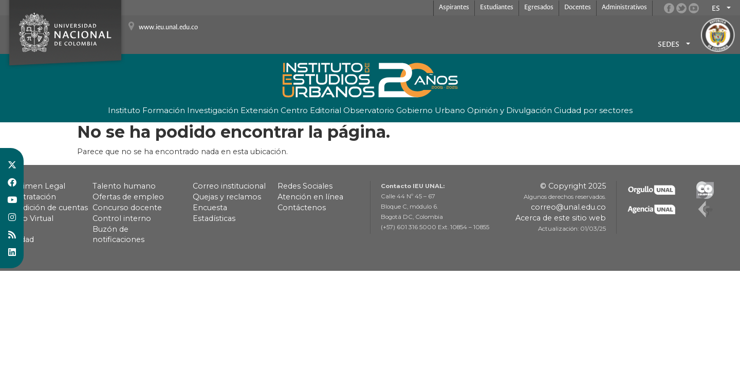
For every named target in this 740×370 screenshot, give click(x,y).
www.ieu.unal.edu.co (168, 27)
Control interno (121, 218)
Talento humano (124, 186)
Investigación (212, 110)
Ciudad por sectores (593, 110)
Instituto (124, 110)
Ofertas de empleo (128, 196)
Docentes (577, 7)
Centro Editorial (311, 110)
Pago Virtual (30, 218)
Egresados (538, 7)
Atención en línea (310, 196)
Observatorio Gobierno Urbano (404, 110)
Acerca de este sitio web (560, 218)
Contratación (32, 196)
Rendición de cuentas (48, 207)
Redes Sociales (305, 186)
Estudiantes (496, 7)
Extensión (259, 110)
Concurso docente (127, 207)
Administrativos (624, 7)
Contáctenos (302, 207)
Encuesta (210, 207)
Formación (163, 110)
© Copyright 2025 (573, 186)
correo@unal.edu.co (568, 207)
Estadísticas (214, 218)
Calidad (21, 239)
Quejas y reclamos (227, 196)
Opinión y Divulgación (509, 110)
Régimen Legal (36, 186)
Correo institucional (229, 186)
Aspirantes (454, 7)
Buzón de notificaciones (118, 234)
